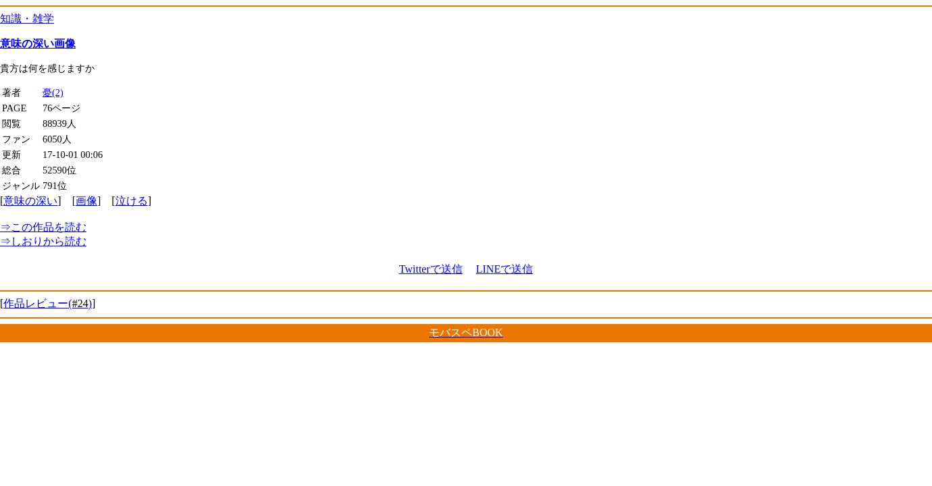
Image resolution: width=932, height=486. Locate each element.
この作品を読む (43, 227)
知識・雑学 (27, 18)
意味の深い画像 (38, 43)
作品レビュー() (47, 303)
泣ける (131, 201)
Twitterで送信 (431, 269)
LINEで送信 (504, 269)
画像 (86, 201)
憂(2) (53, 92)
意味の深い (30, 201)
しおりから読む (43, 241)
